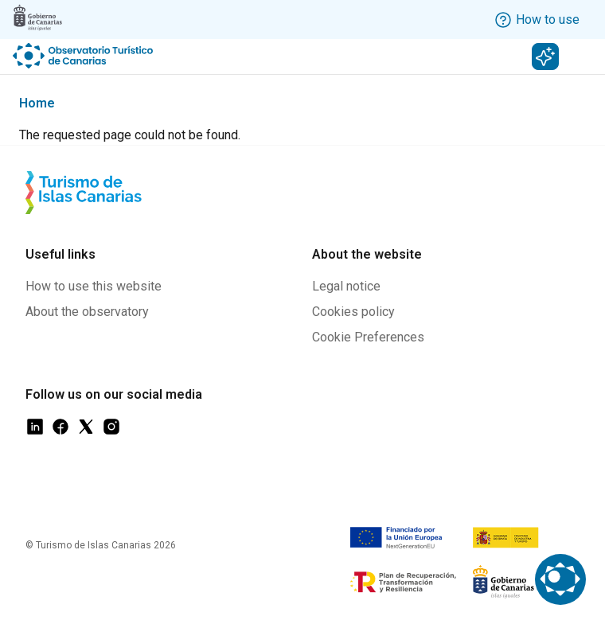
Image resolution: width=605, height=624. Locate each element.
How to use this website (93, 286)
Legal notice (346, 286)
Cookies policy (353, 311)
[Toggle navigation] (583, 56)
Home (37, 103)
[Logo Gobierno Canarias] (37, 17)
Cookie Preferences (368, 337)
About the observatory (87, 311)
